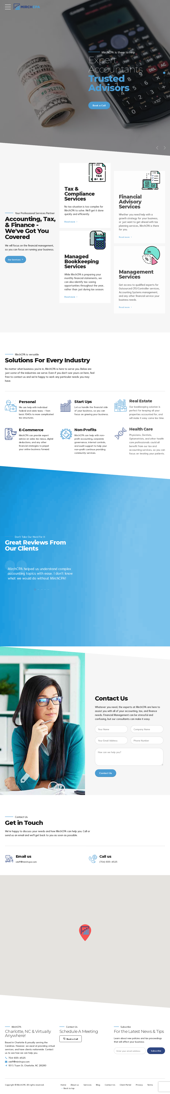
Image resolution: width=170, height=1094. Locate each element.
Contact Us (110, 1084)
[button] (157, 147)
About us (75, 1084)
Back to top (69, 1088)
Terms (150, 1084)
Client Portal (125, 1084)
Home (63, 1084)
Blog (98, 1084)
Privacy (139, 1084)
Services (87, 1084)
